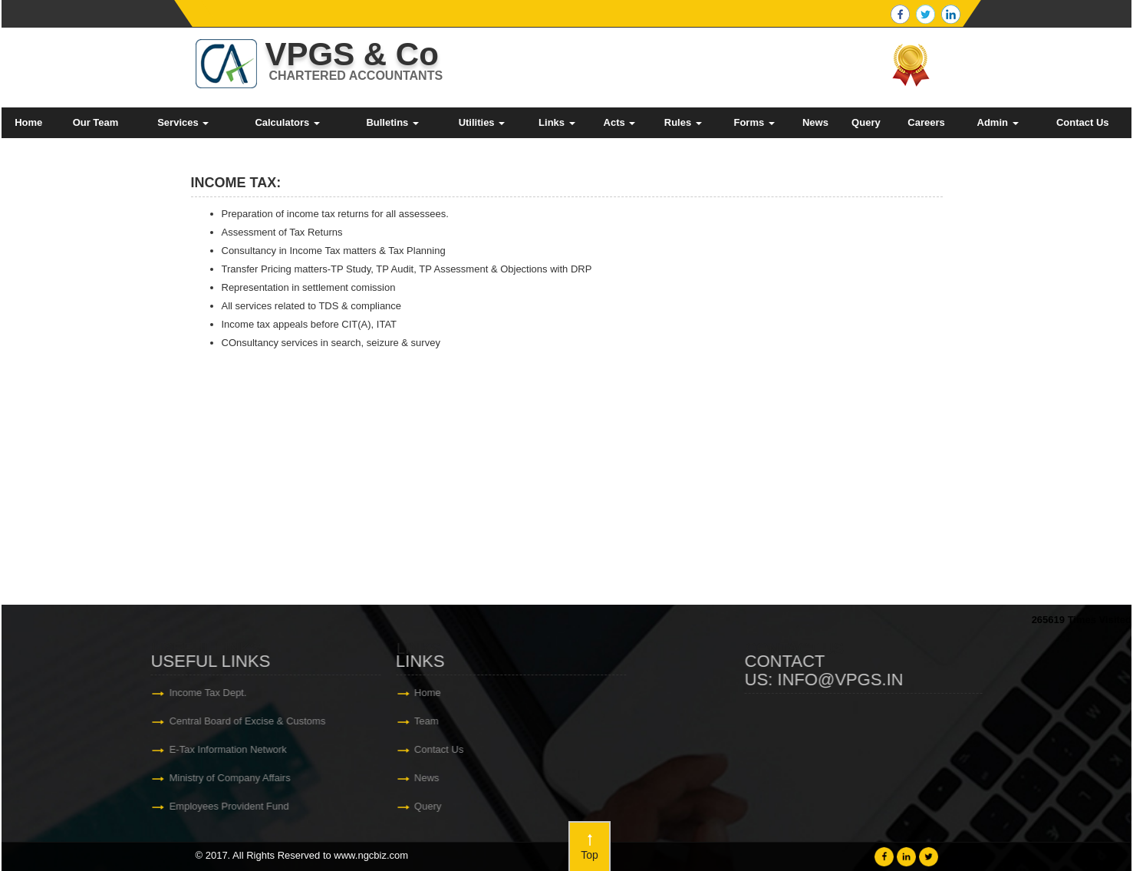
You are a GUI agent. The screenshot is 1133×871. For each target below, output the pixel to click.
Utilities (482, 122)
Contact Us (1082, 122)
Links (557, 122)
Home (28, 122)
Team (39, 721)
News (815, 122)
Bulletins (392, 122)
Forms (753, 122)
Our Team (96, 122)
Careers (925, 122)
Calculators (287, 122)
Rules (683, 122)
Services (183, 122)
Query (866, 122)
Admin (998, 122)
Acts (620, 122)
